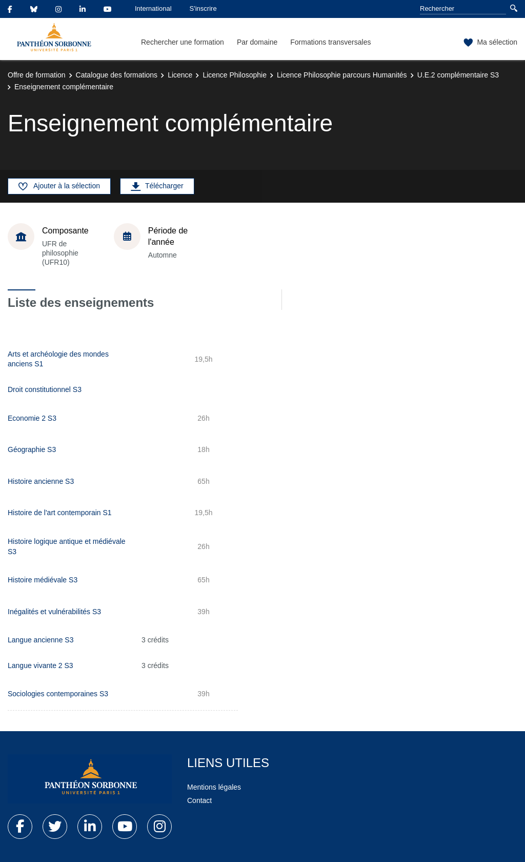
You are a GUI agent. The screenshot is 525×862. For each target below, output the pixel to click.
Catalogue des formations (117, 75)
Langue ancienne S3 (40, 640)
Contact (199, 800)
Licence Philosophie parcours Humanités (342, 75)
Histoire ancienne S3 (41, 481)
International (153, 8)
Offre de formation (37, 75)
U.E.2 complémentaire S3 (458, 75)
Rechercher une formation (182, 42)
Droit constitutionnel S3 (45, 389)
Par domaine (257, 42)
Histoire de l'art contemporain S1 (60, 512)
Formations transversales (330, 42)
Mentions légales (214, 787)
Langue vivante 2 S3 (40, 665)
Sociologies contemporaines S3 (58, 694)
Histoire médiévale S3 (42, 580)
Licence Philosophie (235, 75)
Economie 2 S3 (32, 418)
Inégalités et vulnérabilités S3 (54, 612)
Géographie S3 (32, 449)
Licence (180, 75)
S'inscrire (203, 8)
